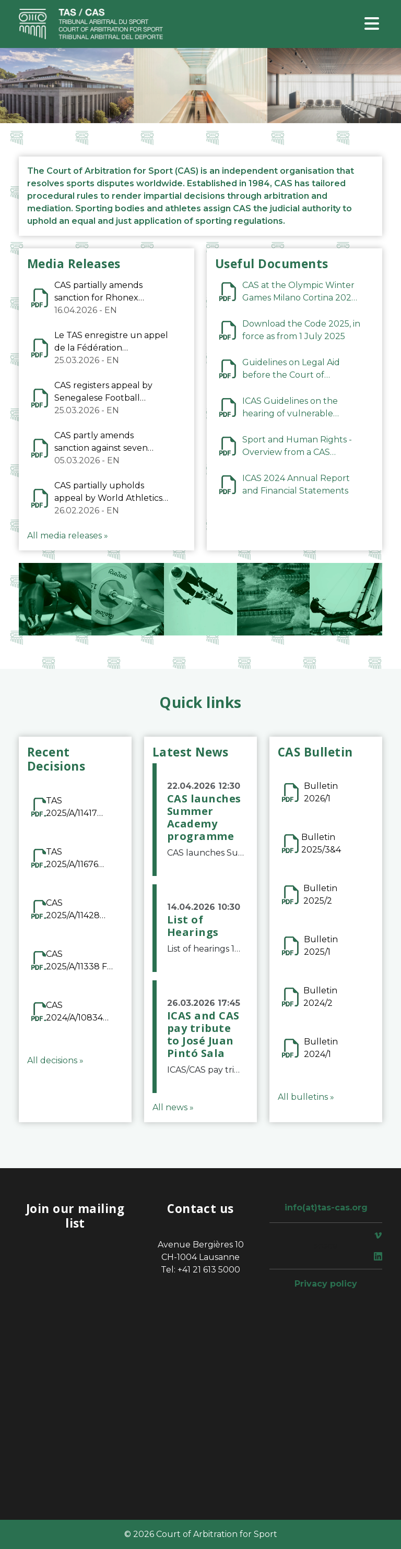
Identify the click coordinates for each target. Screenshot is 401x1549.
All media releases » (67, 536)
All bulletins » (306, 1097)
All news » (173, 1107)
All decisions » (55, 1060)
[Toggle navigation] (371, 24)
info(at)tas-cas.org (326, 1207)
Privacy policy (325, 1284)
